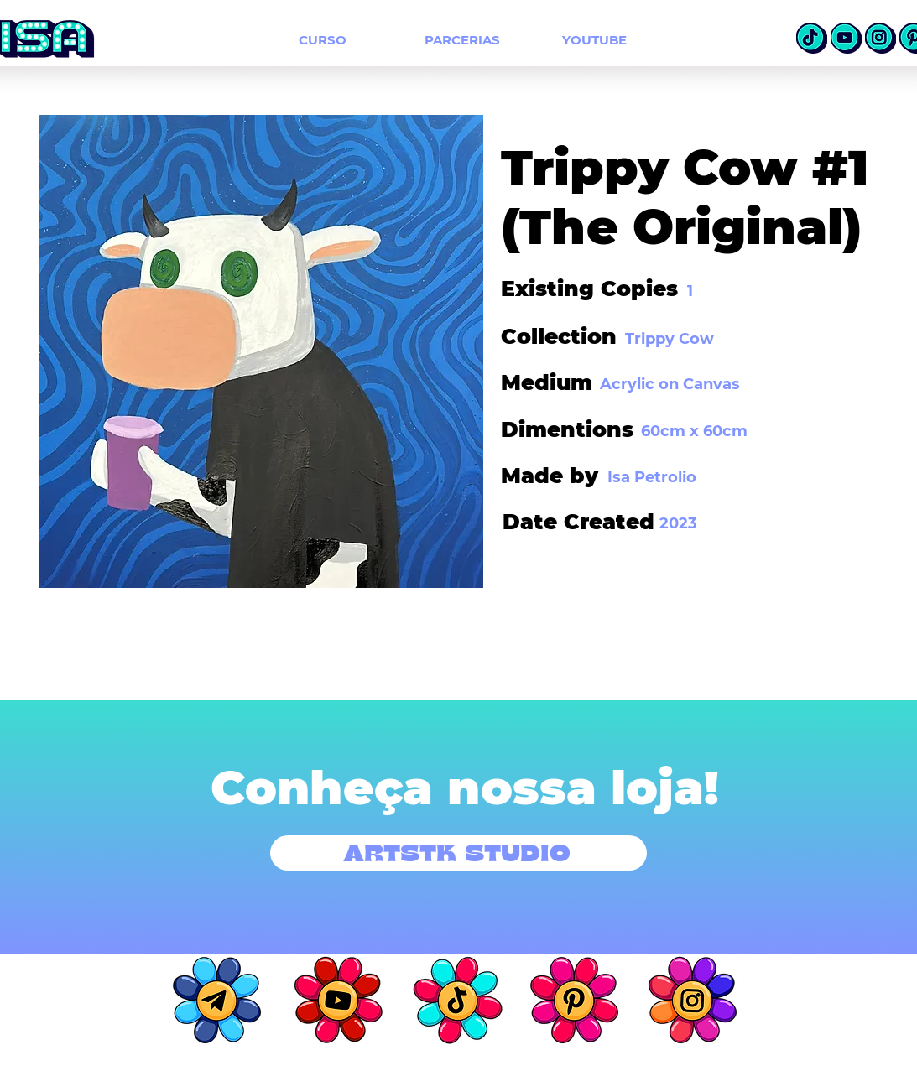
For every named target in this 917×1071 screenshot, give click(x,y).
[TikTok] (811, 38)
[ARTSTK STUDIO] (458, 853)
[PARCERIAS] (462, 39)
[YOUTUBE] (594, 39)
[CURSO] (322, 39)
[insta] (880, 38)
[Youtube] (846, 38)
